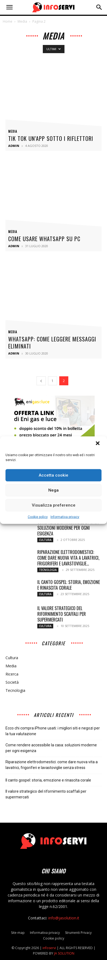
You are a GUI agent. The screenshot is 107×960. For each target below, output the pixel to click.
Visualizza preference (53, 505)
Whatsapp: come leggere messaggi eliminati (52, 342)
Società (12, 682)
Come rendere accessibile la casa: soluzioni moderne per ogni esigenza (68, 528)
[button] (98, 443)
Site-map (18, 932)
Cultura (45, 540)
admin (13, 146)
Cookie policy (38, 517)
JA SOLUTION (64, 953)
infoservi (49, 948)
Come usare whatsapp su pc (44, 239)
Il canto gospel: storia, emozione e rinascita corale (68, 585)
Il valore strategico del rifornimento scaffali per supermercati (61, 614)
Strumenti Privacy (78, 932)
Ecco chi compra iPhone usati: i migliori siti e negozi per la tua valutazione (52, 731)
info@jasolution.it (63, 917)
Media (22, 21)
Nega (53, 490)
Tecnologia (48, 570)
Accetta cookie (53, 475)
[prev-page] (41, 380)
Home (7, 21)
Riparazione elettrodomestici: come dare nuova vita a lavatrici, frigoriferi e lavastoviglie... (68, 558)
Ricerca (11, 674)
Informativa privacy (64, 517)
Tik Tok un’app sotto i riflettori (50, 138)
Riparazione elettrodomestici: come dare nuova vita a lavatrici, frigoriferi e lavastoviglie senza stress (51, 765)
